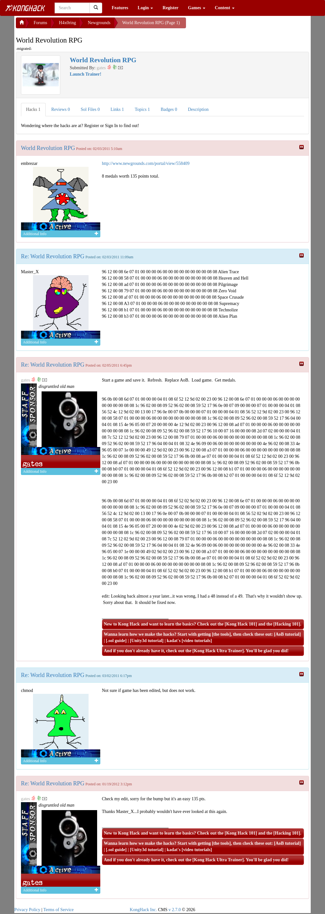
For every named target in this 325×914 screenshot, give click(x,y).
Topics (142, 109)
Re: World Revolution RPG (52, 256)
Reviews (60, 109)
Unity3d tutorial (146, 640)
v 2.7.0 (175, 909)
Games (196, 7)
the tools (221, 634)
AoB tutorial (287, 634)
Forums (40, 22)
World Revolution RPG (48, 148)
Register (170, 7)
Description (198, 109)
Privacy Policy (27, 909)
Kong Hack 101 (240, 624)
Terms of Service (58, 909)
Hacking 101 (287, 624)
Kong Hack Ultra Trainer (218, 650)
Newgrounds (99, 22)
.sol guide (116, 640)
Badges (169, 109)
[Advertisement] (237, 25)
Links (117, 109)
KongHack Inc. (143, 909)
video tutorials (196, 640)
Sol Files (90, 109)
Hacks (33, 109)
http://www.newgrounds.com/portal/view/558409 (145, 163)
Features (120, 7)
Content (225, 7)
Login (145, 7)
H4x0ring (67, 22)
